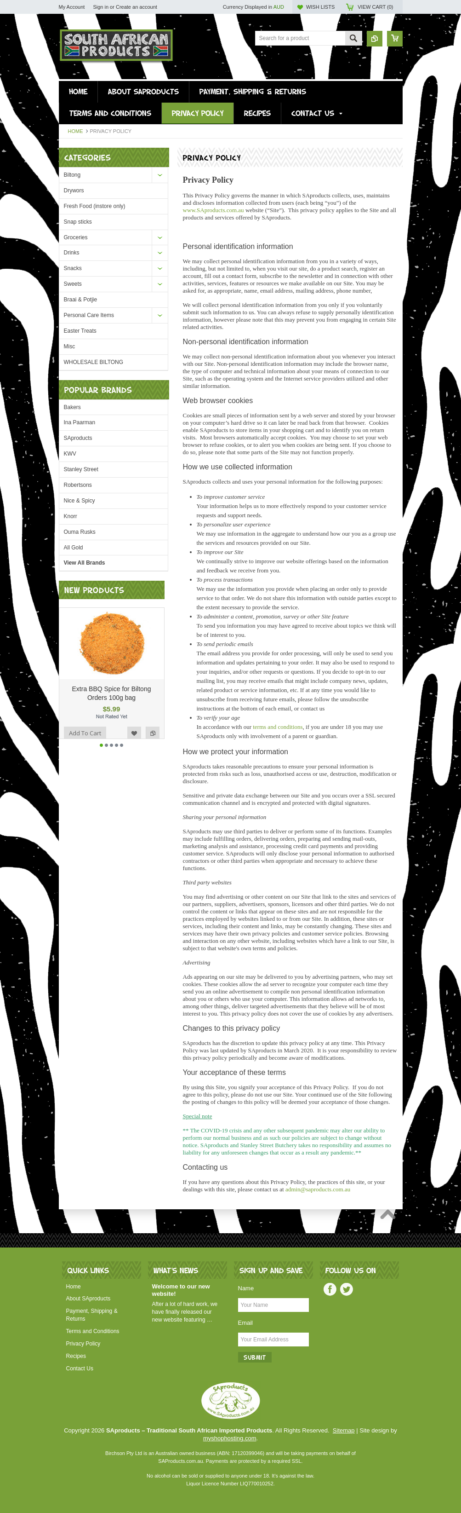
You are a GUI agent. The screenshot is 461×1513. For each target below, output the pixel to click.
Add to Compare (152, 739)
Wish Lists (320, 7)
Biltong (72, 175)
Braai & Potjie (80, 299)
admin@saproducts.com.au (317, 1189)
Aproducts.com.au (213, 210)
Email (245, 1322)
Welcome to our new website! (181, 1290)
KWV (70, 453)
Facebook (330, 1289)
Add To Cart (85, 739)
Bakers (72, 407)
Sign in (100, 7)
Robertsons (78, 485)
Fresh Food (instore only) (94, 206)
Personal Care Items (89, 315)
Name (246, 1288)
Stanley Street (81, 469)
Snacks (73, 268)
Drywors (74, 190)
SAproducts (78, 438)
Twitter (346, 1289)
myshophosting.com (229, 1438)
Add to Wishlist (134, 739)
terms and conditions (277, 726)
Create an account (136, 7)
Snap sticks (78, 222)
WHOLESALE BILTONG (94, 362)
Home (75, 131)
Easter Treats (80, 331)
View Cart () (375, 7)
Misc (69, 346)
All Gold (73, 547)
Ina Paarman (80, 422)
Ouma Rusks (80, 532)
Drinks (72, 252)
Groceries (76, 237)
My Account (72, 7)
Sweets (73, 284)
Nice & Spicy (79, 500)
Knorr (70, 516)
